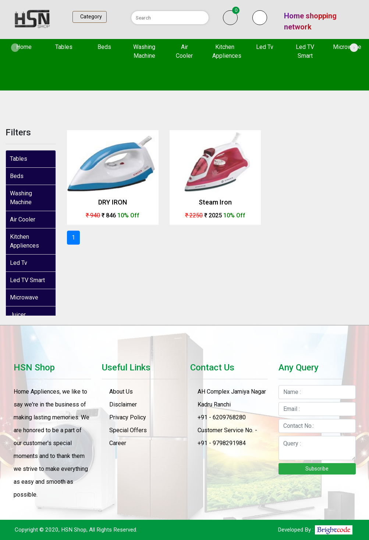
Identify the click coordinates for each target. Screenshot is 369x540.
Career (117, 443)
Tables (63, 46)
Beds (104, 46)
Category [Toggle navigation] (89, 17)
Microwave (347, 46)
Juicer (18, 314)
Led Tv (264, 46)
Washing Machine (144, 51)
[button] (259, 17)
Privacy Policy (127, 417)
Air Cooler (184, 51)
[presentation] (15, 47)
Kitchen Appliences (226, 51)
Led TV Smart (305, 51)
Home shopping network (310, 21)
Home (29, 46)
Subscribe (317, 469)
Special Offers (128, 430)
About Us (121, 391)
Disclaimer (123, 404)
